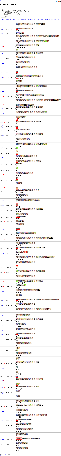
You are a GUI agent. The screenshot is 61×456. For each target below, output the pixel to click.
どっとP (3, 187)
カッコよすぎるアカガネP (3, 73)
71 (39, 19)
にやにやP (3, 195)
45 (24, 19)
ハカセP (3, 135)
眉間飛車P (3, 439)
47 (25, 19)
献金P (2, 104)
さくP (2, 63)
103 (59, 19)
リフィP (3, 122)
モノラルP (3, 401)
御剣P (2, 444)
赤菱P (2, 46)
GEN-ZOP (3, 130)
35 (18, 19)
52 (28, 19)
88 (49, 19)
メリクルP (3, 217)
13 (5, 19)
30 (15, 19)
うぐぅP (3, 363)
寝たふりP (3, 291)
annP (2, 144)
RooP (2, 286)
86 (48, 19)
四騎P (2, 108)
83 (46, 19)
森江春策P (3, 200)
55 (30, 19)
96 (54, 19)
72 (40, 19)
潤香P (2, 164)
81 (45, 19)
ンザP (2, 96)
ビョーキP (3, 267)
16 (7, 19)
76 (42, 19)
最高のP (3, 358)
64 (35, 19)
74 (41, 19)
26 (13, 19)
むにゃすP (3, 334)
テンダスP (3, 425)
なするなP (3, 411)
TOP (0, 0)
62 (34, 19)
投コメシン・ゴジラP (3, 148)
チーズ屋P (3, 24)
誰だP (2, 376)
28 (14, 19)
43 (23, 19)
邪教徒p (3, 205)
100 (56, 19)
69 (38, 19)
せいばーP (3, 33)
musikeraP (3, 305)
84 (47, 19)
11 (4, 19)
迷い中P (3, 272)
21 (10, 19)
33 (17, 19)
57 (31, 19)
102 (58, 19)
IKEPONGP (3, 41)
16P (2, 347)
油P (2, 420)
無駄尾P (3, 387)
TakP (2, 77)
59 (32, 19)
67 (37, 19)
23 (11, 19)
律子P (2, 248)
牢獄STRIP (3, 253)
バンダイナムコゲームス (6, 454)
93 (52, 19)
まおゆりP (3, 300)
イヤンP (3, 221)
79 (44, 19)
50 (27, 19)
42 (22, 19)
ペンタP (3, 406)
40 (21, 19)
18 (8, 19)
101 (57, 19)
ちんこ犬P (3, 36)
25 (12, 19)
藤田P (2, 325)
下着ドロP (3, 53)
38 (20, 19)
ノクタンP (3, 91)
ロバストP (3, 315)
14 (6, 19)
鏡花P (2, 380)
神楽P (2, 29)
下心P (2, 168)
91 (51, 19)
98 (55, 19)
